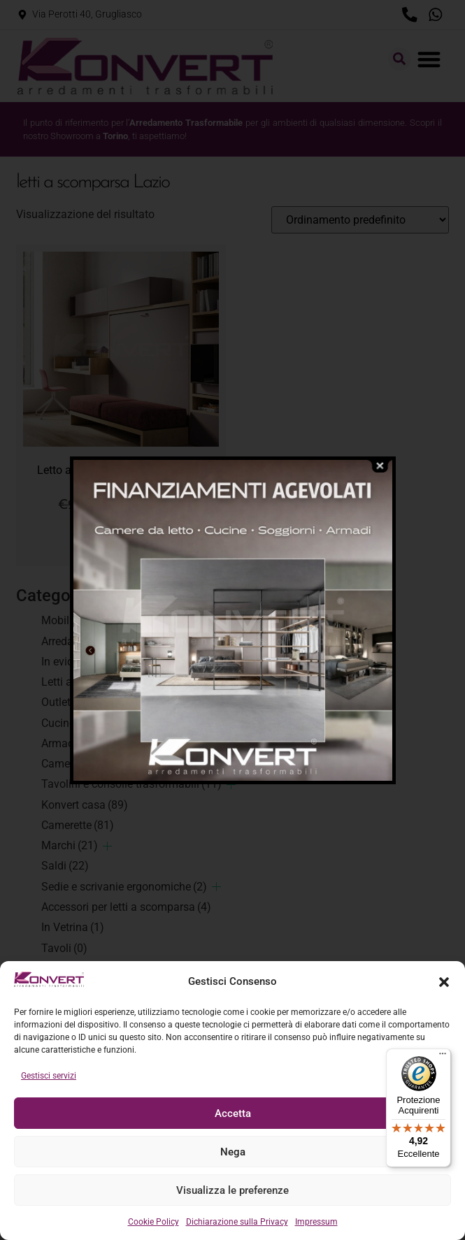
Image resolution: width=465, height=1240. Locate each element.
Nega (232, 1152)
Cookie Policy (153, 1222)
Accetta (233, 1113)
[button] (444, 982)
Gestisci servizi (48, 1076)
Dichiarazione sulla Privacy (237, 1222)
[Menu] (442, 1056)
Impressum (316, 1222)
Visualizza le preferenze (232, 1190)
